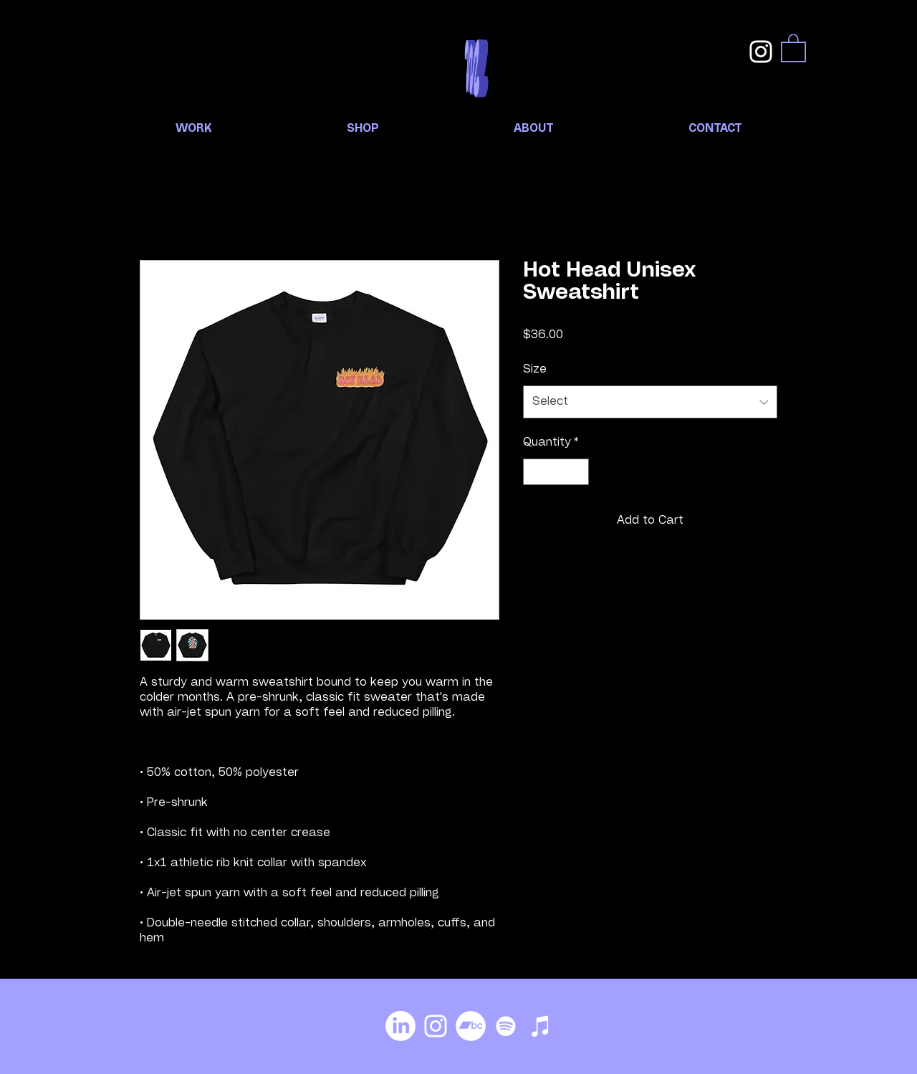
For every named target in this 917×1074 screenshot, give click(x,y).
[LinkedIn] (400, 1026)
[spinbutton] (556, 471)
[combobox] (650, 401)
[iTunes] (541, 1026)
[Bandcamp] (471, 1026)
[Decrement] (534, 471)
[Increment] (578, 471)
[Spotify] (506, 1026)
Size (535, 370)
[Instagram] (761, 52)
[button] (793, 47)
